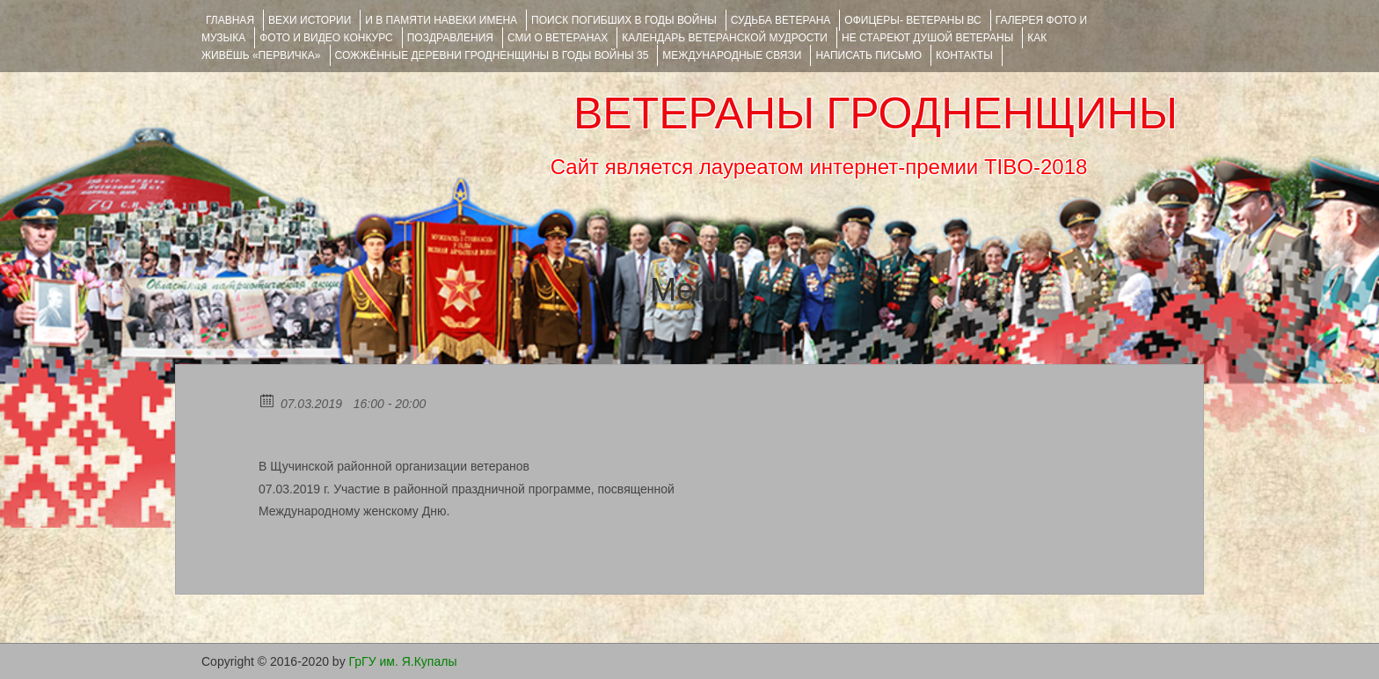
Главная (230, 20)
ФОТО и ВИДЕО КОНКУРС (325, 38)
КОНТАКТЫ (964, 55)
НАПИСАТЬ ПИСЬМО (868, 55)
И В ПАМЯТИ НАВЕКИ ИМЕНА (441, 20)
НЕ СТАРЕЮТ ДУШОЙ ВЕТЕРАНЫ (927, 38)
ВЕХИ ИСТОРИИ (309, 20)
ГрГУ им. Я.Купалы (403, 661)
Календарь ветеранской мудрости (725, 38)
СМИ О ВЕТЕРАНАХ (557, 38)
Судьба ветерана (781, 20)
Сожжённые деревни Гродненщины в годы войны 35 (492, 55)
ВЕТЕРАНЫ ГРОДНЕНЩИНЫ (875, 113)
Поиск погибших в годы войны (624, 20)
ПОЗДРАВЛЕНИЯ (450, 38)
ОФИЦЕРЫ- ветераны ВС (912, 20)
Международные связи (731, 55)
